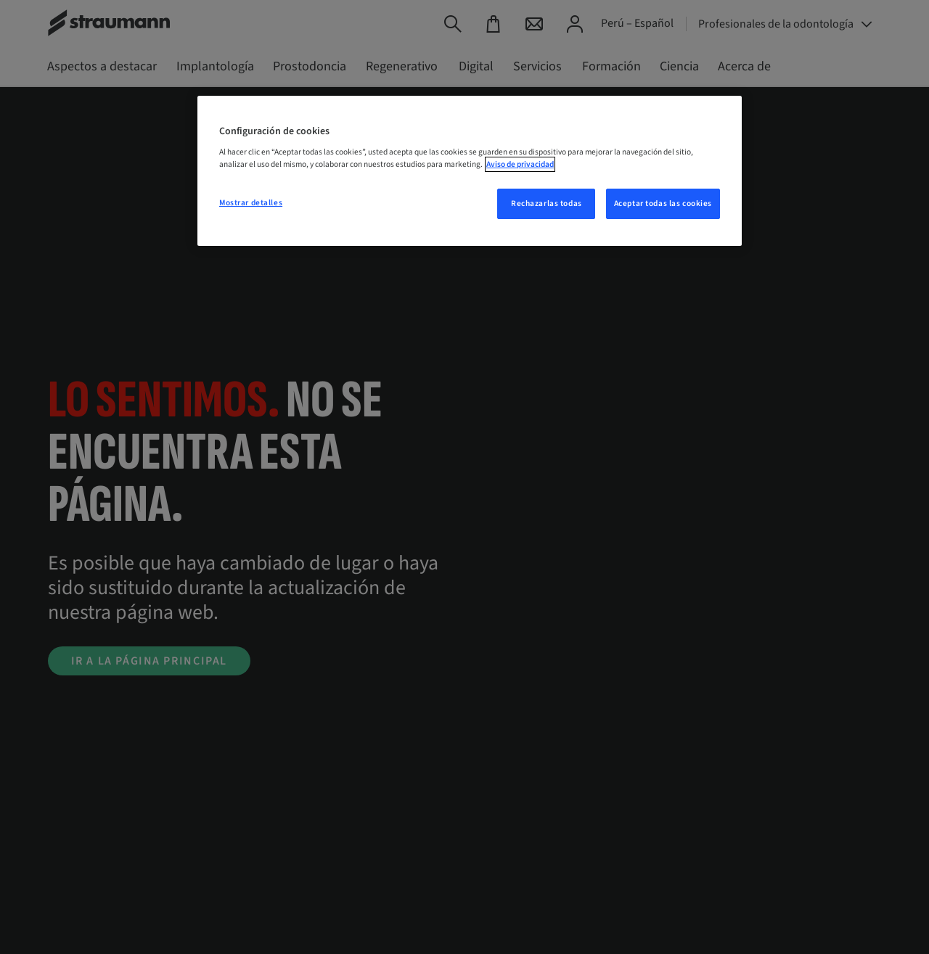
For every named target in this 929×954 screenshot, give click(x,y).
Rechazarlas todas (546, 203)
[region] (469, 171)
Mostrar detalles (250, 203)
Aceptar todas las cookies (663, 203)
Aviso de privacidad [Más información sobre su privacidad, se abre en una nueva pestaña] (520, 164)
